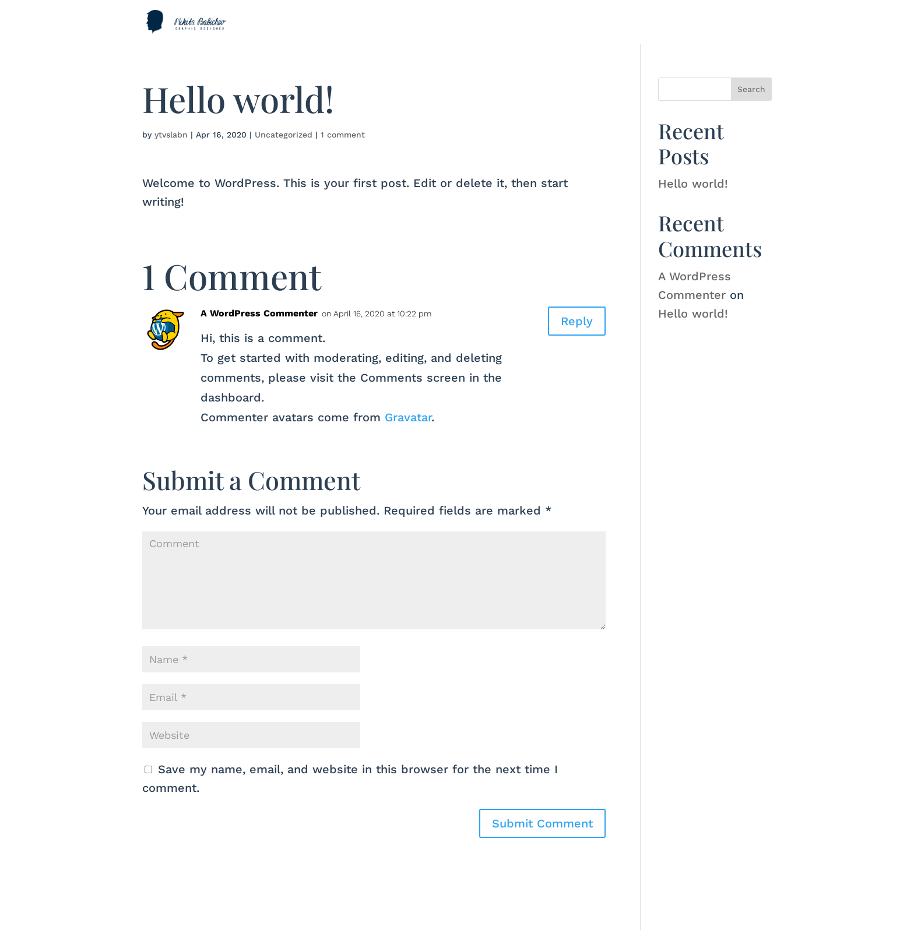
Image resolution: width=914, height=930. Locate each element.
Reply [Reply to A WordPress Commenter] (577, 321)
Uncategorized (283, 134)
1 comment (343, 134)
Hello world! (693, 184)
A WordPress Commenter (259, 313)
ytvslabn (171, 134)
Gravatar (408, 417)
